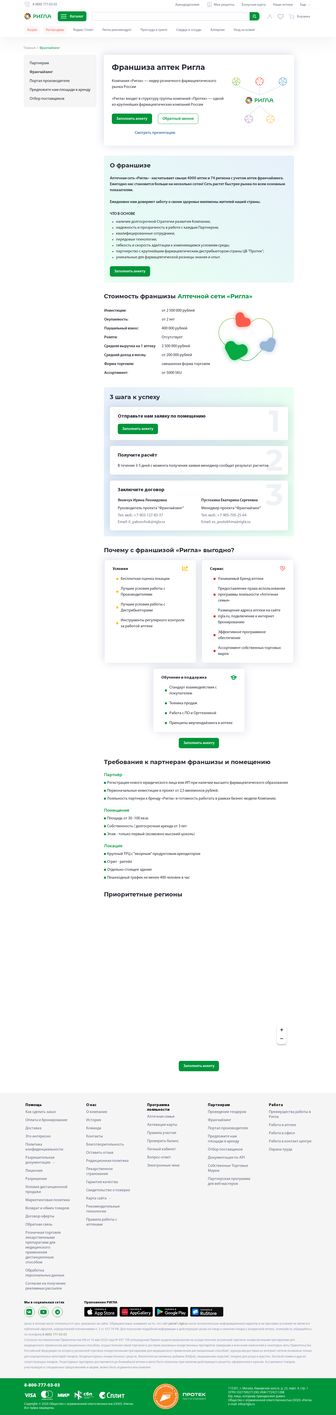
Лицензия (33, 1171)
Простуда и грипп (153, 30)
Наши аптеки (283, 5)
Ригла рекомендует (117, 30)
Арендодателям (187, 5)
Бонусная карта (254, 5)
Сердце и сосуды (188, 30)
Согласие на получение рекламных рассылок (45, 1286)
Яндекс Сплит (83, 30)
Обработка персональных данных (44, 1273)
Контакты (94, 1136)
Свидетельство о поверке (108, 1190)
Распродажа (55, 30)
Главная (30, 48)
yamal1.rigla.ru (178, 1323)
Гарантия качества (102, 1182)
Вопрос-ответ (159, 1157)
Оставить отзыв (99, 1153)
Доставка (33, 1128)
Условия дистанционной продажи (46, 1189)
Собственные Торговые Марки (228, 1168)
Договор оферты (39, 1216)
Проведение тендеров (227, 1112)
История (93, 1120)
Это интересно (38, 1136)
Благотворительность (105, 1145)
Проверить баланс (163, 1141)
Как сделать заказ (40, 1112)
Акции (32, 30)
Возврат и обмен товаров (47, 1208)
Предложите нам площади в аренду (60, 90)
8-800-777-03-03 (42, 1385)
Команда (93, 1128)
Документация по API (226, 1158)
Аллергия (217, 30)
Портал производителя (50, 81)
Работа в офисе (282, 1133)
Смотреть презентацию (155, 133)
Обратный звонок (178, 119)
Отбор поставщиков (47, 99)
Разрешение (36, 1179)
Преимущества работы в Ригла (290, 1114)
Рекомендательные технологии (103, 1209)
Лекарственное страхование (99, 1171)
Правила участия (161, 1133)
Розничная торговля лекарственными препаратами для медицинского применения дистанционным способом (43, 1247)
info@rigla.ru (246, 1404)
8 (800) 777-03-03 (54, 1334)
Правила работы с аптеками (101, 1222)
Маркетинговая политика (47, 1200)
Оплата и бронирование (46, 1120)
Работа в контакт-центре (290, 1141)
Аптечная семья (161, 1117)
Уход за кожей (244, 30)
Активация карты (162, 1125)
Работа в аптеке (282, 1125)
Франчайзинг (219, 1120)
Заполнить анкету (131, 119)
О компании (96, 1112)
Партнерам (39, 63)
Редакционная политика (107, 1161)
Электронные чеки (163, 1166)
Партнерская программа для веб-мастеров (229, 1181)
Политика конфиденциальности (44, 1147)
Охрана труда (280, 1150)
